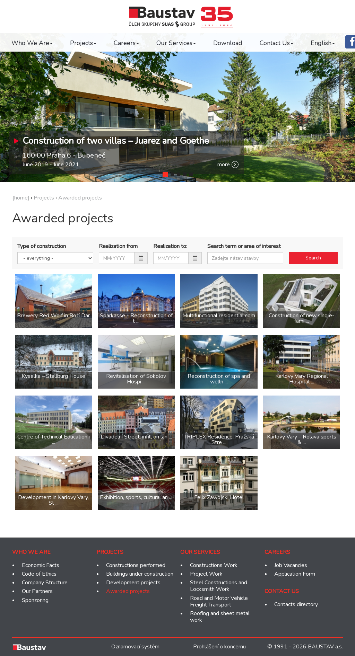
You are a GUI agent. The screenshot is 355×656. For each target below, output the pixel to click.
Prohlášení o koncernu (219, 646)
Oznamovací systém (135, 646)
